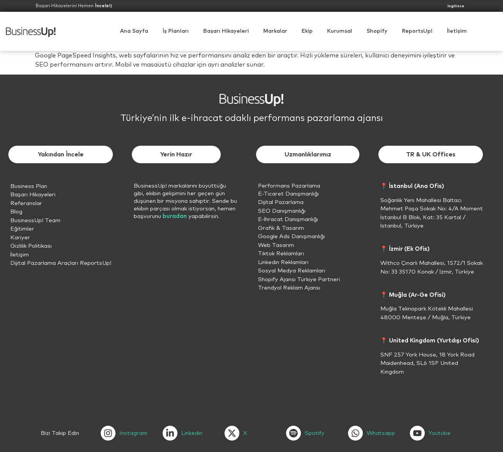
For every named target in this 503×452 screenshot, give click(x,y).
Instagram (133, 433)
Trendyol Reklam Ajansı (289, 288)
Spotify (314, 433)
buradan (175, 216)
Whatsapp (381, 433)
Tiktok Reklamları (281, 253)
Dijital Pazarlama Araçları (44, 263)
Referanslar (26, 203)
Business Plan (28, 186)
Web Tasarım (276, 245)
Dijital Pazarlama (281, 202)
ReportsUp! (417, 31)
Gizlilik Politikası (31, 246)
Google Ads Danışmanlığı (291, 236)
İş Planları (176, 31)
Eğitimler (22, 229)
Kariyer (20, 237)
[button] (340, 31)
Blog (16, 212)
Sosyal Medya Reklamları (291, 271)
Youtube (440, 433)
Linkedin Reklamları (283, 262)
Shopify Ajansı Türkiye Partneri (299, 279)
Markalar (275, 31)
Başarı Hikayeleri (226, 31)
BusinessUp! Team (35, 220)
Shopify (377, 31)
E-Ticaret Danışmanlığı (288, 194)
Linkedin (191, 433)
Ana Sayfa (134, 31)
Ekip (307, 31)
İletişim (457, 31)
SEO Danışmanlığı (281, 211)
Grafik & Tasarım (281, 228)
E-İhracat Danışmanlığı (288, 219)
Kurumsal (339, 31)
